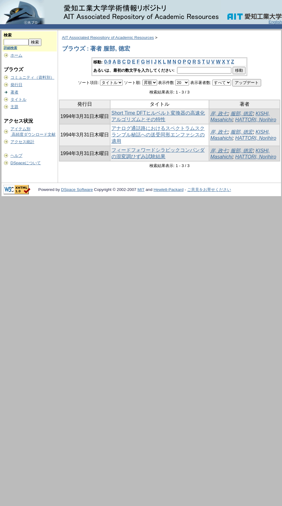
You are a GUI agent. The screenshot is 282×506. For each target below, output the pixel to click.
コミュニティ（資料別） (32, 77)
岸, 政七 (219, 113)
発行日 (16, 84)
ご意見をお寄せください (209, 189)
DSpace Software (77, 189)
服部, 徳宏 (241, 113)
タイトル (18, 99)
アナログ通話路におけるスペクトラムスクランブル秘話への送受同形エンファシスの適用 (158, 135)
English (275, 22)
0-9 (107, 61)
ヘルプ (16, 155)
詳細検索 (10, 48)
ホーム (16, 55)
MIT (141, 189)
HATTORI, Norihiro (255, 119)
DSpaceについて (25, 163)
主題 (14, 107)
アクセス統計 (22, 141)
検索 (8, 35)
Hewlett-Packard (168, 189)
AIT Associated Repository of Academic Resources (108, 37)
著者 (14, 92)
